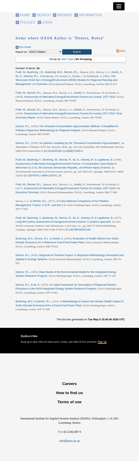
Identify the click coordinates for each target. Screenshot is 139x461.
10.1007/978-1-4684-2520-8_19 (42, 175)
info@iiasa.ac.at (69, 441)
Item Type (67, 59)
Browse (65, 15)
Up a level (23, 46)
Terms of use (69, 402)
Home (25, 15)
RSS (120, 51)
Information (90, 15)
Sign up (102, 341)
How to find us (69, 393)
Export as (21, 51)
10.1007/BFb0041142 (78, 229)
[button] (77, 52)
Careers (69, 384)
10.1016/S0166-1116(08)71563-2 (63, 150)
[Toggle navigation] (119, 6)
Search (44, 15)
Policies (27, 22)
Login (47, 22)
